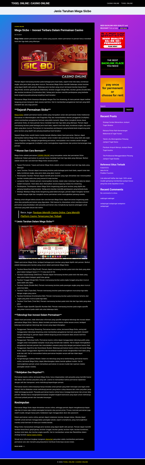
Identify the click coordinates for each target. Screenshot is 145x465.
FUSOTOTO (104, 168)
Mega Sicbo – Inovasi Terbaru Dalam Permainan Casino (49, 30)
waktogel (103, 198)
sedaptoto (121, 204)
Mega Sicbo (19, 115)
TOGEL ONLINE (127, 3)
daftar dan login (117, 178)
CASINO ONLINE (113, 3)
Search (102, 106)
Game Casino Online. (34, 435)
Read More (20, 446)
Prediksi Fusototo (106, 173)
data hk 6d (104, 170)
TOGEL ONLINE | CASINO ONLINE (75, 462)
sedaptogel (104, 204)
